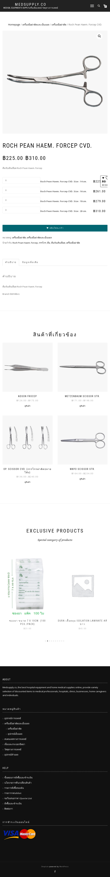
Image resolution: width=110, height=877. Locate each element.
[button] (99, 36)
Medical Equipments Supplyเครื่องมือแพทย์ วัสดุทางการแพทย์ (30, 8)
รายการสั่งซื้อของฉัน (14, 787)
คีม (48, 242)
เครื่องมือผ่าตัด (59, 24)
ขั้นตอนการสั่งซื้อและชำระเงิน (18, 777)
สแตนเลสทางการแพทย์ (15, 739)
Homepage (14, 24)
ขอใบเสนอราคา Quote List (18, 798)
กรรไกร (42, 242)
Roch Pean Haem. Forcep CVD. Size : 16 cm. (63, 191)
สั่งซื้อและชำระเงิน (13, 803)
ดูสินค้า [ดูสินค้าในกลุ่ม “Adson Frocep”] (27, 406)
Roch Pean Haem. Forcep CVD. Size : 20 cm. (63, 211)
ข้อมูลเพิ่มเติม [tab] (30, 262)
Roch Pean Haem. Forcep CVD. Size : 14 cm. (63, 181)
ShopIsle (45, 866)
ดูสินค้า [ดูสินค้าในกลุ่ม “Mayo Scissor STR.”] (82, 479)
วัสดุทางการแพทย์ (12, 749)
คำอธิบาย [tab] (10, 262)
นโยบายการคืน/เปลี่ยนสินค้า (17, 782)
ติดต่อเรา (8, 808)
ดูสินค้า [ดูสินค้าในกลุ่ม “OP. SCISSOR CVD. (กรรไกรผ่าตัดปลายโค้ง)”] (27, 482)
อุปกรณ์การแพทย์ (12, 718)
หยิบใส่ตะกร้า (57, 228)
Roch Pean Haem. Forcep (25, 242)
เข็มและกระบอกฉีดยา (14, 744)
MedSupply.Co (30, 5)
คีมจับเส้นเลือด (58, 242)
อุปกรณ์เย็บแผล (15, 733)
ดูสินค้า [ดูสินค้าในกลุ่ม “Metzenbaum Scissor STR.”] (82, 406)
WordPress (64, 866)
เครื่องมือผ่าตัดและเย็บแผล (35, 24)
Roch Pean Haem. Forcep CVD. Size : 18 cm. (63, 201)
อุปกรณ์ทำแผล (11, 754)
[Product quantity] (21, 180)
